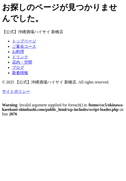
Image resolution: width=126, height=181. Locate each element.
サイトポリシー (16, 91)
